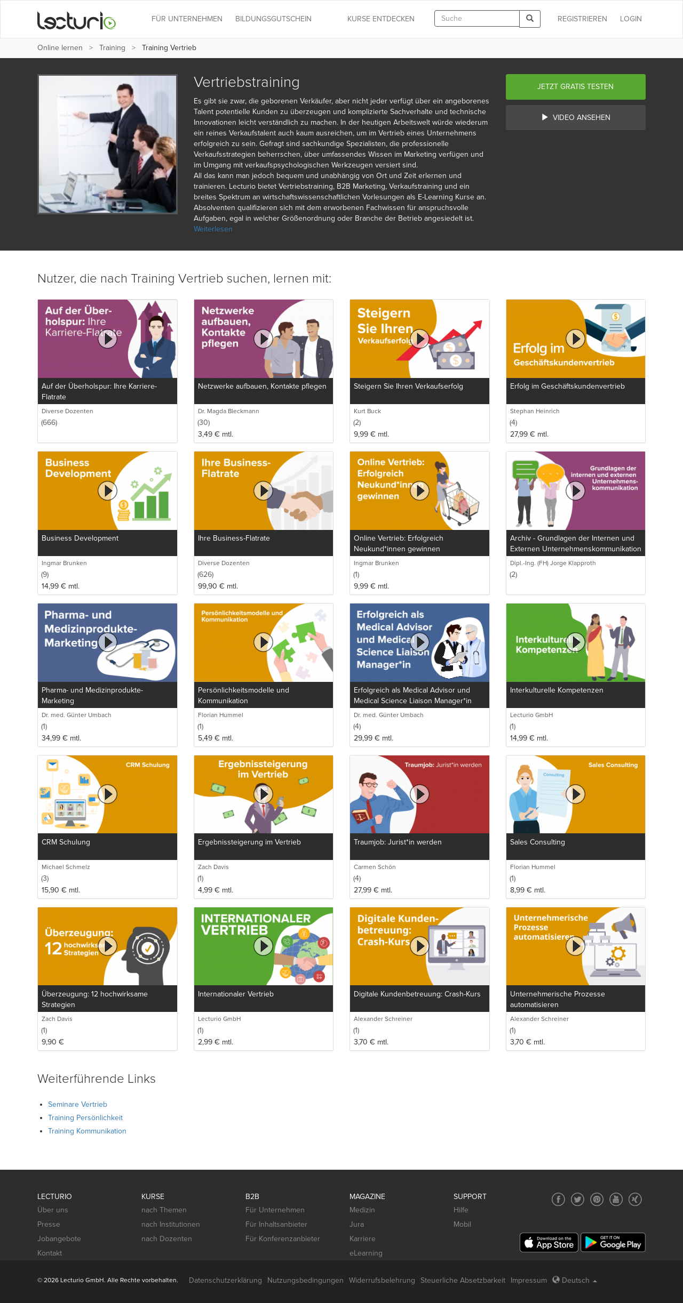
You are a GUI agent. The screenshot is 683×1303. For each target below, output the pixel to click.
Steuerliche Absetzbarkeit (462, 1280)
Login (631, 18)
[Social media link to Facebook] (558, 1199)
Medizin (362, 1209)
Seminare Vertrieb (77, 1104)
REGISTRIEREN (582, 18)
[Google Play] (613, 1242)
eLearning (366, 1253)
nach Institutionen (170, 1224)
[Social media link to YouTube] (616, 1199)
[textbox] (477, 18)
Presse (48, 1224)
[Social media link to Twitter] (577, 1199)
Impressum (529, 1280)
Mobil (462, 1224)
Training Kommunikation (87, 1131)
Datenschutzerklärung (225, 1280)
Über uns (52, 1209)
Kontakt (49, 1253)
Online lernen (60, 47)
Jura (357, 1224)
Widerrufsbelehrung (382, 1280)
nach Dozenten (166, 1238)
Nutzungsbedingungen (305, 1280)
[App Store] (549, 1242)
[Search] (530, 19)
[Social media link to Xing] (635, 1199)
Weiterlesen (213, 229)
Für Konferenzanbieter (282, 1238)
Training (112, 47)
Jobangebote (59, 1238)
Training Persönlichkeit (85, 1117)
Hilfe (461, 1209)
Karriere (363, 1238)
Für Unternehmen (275, 1209)
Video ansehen (575, 117)
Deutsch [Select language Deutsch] (574, 1280)
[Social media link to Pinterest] (596, 1199)
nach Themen (164, 1209)
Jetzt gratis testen (575, 86)
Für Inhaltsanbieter (276, 1224)
